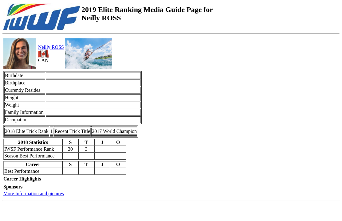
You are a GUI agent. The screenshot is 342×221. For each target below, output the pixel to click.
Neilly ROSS (51, 47)
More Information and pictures (33, 193)
